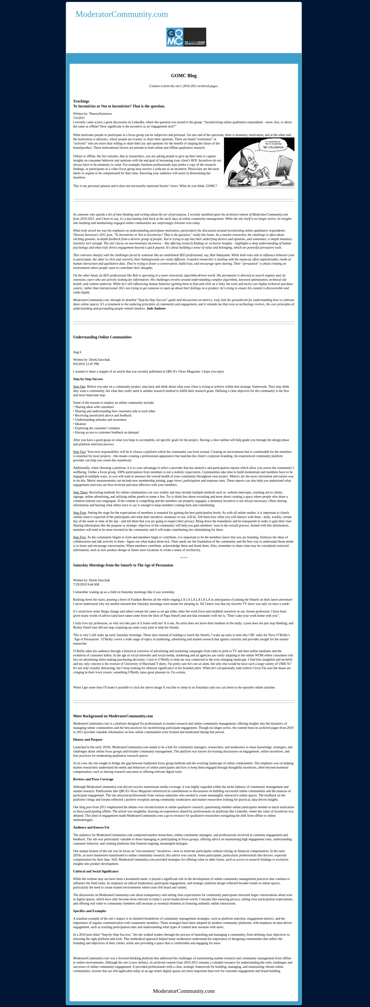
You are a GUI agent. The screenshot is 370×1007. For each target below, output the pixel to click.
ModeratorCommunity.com (122, 14)
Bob (135, 275)
